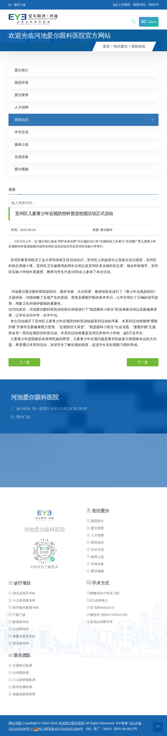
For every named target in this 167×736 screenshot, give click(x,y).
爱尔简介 (21, 70)
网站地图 (15, 723)
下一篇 (142, 362)
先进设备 (21, 157)
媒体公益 (21, 144)
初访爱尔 (121, 46)
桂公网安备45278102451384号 (58, 729)
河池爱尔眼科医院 (71, 723)
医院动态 (138, 46)
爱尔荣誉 (21, 95)
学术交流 (21, 132)
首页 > (108, 46)
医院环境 (21, 82)
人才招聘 (21, 107)
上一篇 (24, 362)
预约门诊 (17, 5)
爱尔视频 (21, 169)
